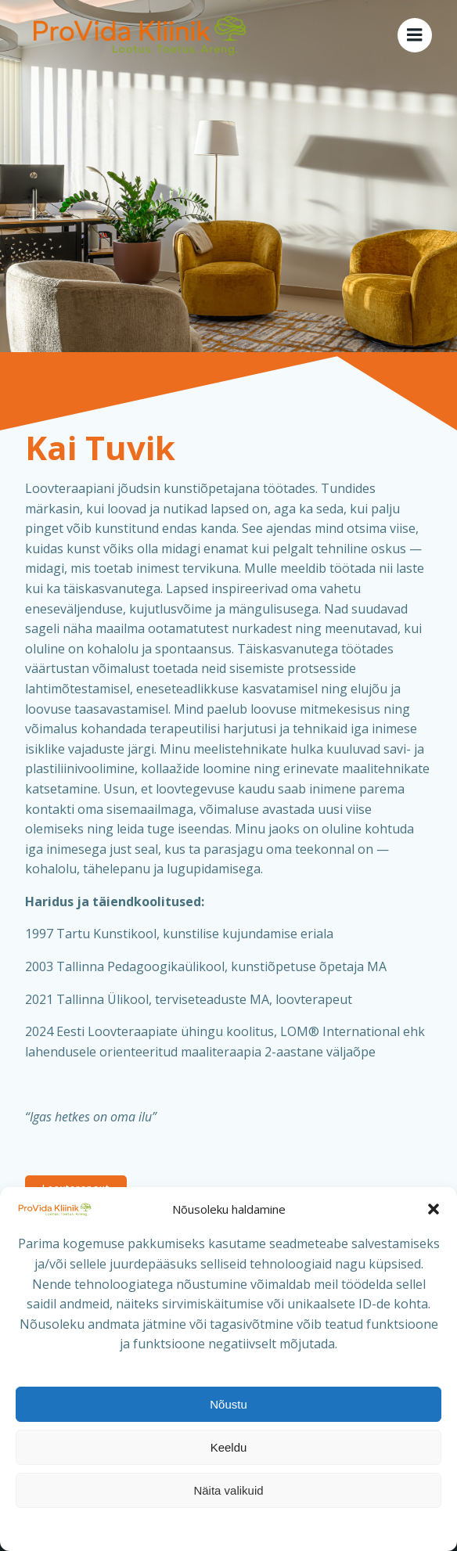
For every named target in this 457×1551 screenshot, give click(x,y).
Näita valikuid (228, 1490)
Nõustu (228, 1404)
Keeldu (229, 1447)
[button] (433, 1209)
